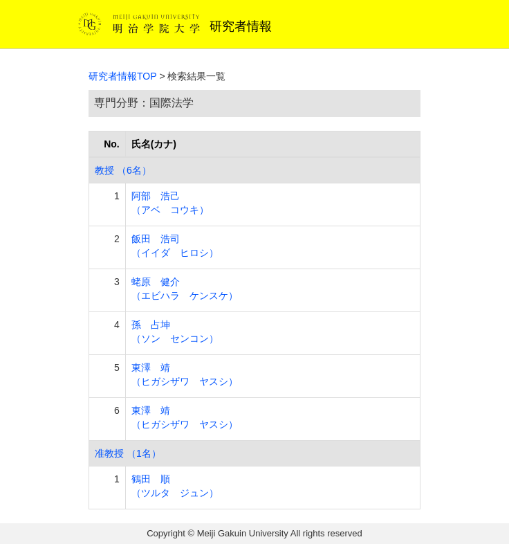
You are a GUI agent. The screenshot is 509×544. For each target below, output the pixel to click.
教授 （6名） (123, 170)
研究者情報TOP (123, 76)
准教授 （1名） (128, 453)
